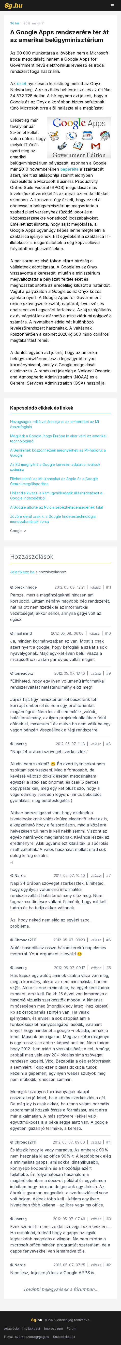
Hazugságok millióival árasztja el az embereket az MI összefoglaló (54, 424)
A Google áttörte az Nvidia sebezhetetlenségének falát (56, 507)
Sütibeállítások (64, 1337)
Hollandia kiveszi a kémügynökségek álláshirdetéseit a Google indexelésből (56, 495)
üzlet (21, 83)
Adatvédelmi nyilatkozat (22, 1328)
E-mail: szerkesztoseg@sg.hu (26, 1337)
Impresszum (53, 1328)
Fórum (71, 1328)
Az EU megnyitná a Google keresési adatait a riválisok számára (55, 467)
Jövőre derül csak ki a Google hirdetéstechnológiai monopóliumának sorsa (53, 519)
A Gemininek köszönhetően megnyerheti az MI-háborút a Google (58, 452)
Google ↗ (18, 530)
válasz (95, 587)
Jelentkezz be (22, 572)
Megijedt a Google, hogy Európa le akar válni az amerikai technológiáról (58, 438)
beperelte (69, 169)
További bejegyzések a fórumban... (60, 1289)
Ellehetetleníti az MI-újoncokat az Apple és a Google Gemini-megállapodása (54, 481)
